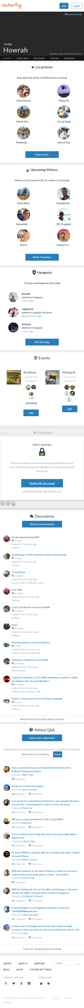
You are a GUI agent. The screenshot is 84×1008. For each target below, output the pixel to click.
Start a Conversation (42, 524)
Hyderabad (22, 58)
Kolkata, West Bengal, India (26, 652)
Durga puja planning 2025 (25, 537)
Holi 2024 (17, 589)
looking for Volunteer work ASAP (30, 659)
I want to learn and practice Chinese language (37, 698)
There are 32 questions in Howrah (42, 948)
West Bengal (18, 670)
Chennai (54, 58)
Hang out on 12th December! (28, 786)
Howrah (16, 565)
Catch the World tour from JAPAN (31, 607)
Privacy (68, 998)
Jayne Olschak (29, 789)
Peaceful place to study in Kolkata (31, 642)
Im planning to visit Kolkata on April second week (39, 554)
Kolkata (16, 547)
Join (64, 5)
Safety (23, 963)
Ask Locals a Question (42, 737)
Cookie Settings (40, 969)
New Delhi (39, 58)
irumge (60, 54)
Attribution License (73, 54)
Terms (56, 998)
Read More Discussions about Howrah (42, 719)
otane (25, 933)
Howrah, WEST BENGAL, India (27, 582)
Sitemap (7, 1002)
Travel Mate (18, 572)
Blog (6, 969)
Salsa (15, 624)
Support (39, 963)
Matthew (27, 822)
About (7, 963)
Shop (19, 969)
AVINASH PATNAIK (32, 896)
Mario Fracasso (29, 859)
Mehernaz (27, 808)
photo (52, 54)
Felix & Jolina (28, 841)
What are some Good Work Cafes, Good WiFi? (37, 819)
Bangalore (69, 58)
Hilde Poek (27, 774)
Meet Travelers (42, 257)
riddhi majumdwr (30, 914)
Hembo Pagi (28, 878)
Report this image (73, 14)
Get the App (42, 342)
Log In (76, 5)
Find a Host (42, 154)
